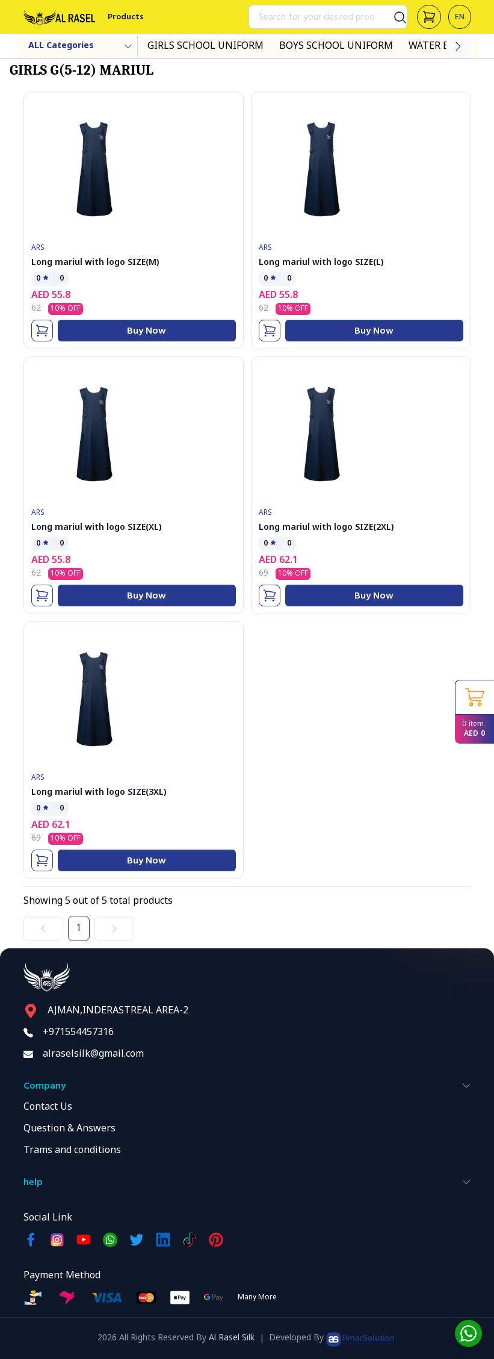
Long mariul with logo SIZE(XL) (96, 527)
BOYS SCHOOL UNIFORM (336, 46)
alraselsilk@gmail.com (93, 1054)
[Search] (395, 17)
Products (126, 17)
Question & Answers (69, 1129)
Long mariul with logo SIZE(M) (95, 263)
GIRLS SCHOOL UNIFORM (205, 46)
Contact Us (47, 1107)
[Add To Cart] (42, 330)
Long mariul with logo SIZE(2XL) (326, 527)
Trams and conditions (72, 1150)
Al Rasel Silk (232, 1338)
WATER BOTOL (442, 46)
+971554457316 (78, 1032)
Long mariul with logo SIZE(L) (321, 263)
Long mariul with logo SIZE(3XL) (98, 792)
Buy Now (146, 330)
